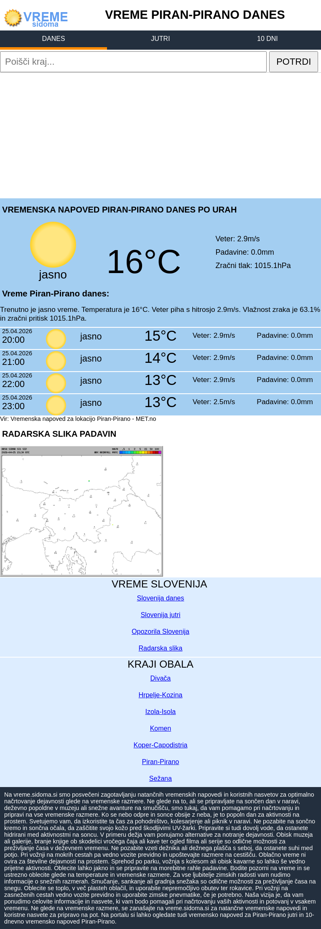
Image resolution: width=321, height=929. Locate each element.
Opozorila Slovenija (160, 631)
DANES (53, 38)
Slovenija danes (160, 598)
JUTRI (160, 38)
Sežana (160, 778)
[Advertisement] (160, 134)
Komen (160, 728)
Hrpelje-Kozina (161, 695)
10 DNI (267, 38)
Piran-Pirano (160, 761)
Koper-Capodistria (161, 745)
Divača (160, 678)
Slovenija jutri (160, 614)
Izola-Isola (160, 711)
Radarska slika (161, 648)
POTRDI (293, 61)
